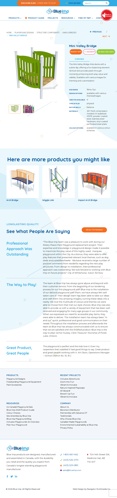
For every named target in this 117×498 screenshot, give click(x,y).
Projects (53, 18)
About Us (64, 407)
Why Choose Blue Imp (70, 419)
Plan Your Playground (17, 425)
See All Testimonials (94, 230)
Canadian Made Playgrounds (73, 422)
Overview (79, 59)
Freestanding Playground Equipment (24, 382)
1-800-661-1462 (69, 454)
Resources (68, 18)
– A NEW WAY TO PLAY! (38, 3)
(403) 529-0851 (69, 465)
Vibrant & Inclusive (68, 385)
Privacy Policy (66, 428)
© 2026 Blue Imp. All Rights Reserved (23, 489)
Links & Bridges (69, 32)
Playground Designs (24, 32)
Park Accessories (14, 385)
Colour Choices (13, 413)
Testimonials (65, 416)
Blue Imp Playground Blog (19, 419)
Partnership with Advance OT (73, 413)
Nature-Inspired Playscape (72, 388)
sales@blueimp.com (70, 470)
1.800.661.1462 (73, 3)
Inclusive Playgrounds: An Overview (23, 422)
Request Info (75, 52)
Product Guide (34, 18)
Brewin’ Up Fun (67, 394)
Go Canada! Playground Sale (20, 407)
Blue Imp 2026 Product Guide (20, 410)
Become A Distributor (70, 410)
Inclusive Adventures (70, 379)
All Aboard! (65, 391)
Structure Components (48, 32)
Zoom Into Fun (67, 382)
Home (9, 32)
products (15, 18)
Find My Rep (85, 18)
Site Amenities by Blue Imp (19, 416)
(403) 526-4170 (69, 460)
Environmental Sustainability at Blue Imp (79, 425)
